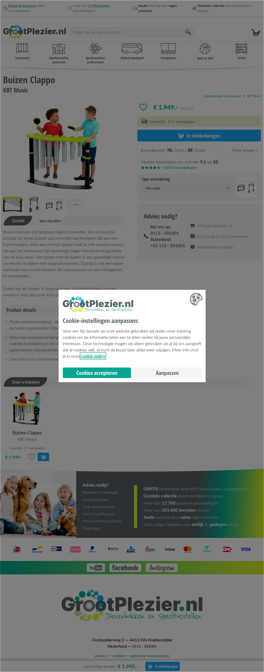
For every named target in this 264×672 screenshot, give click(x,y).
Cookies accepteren (96, 373)
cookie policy (93, 356)
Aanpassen (167, 373)
